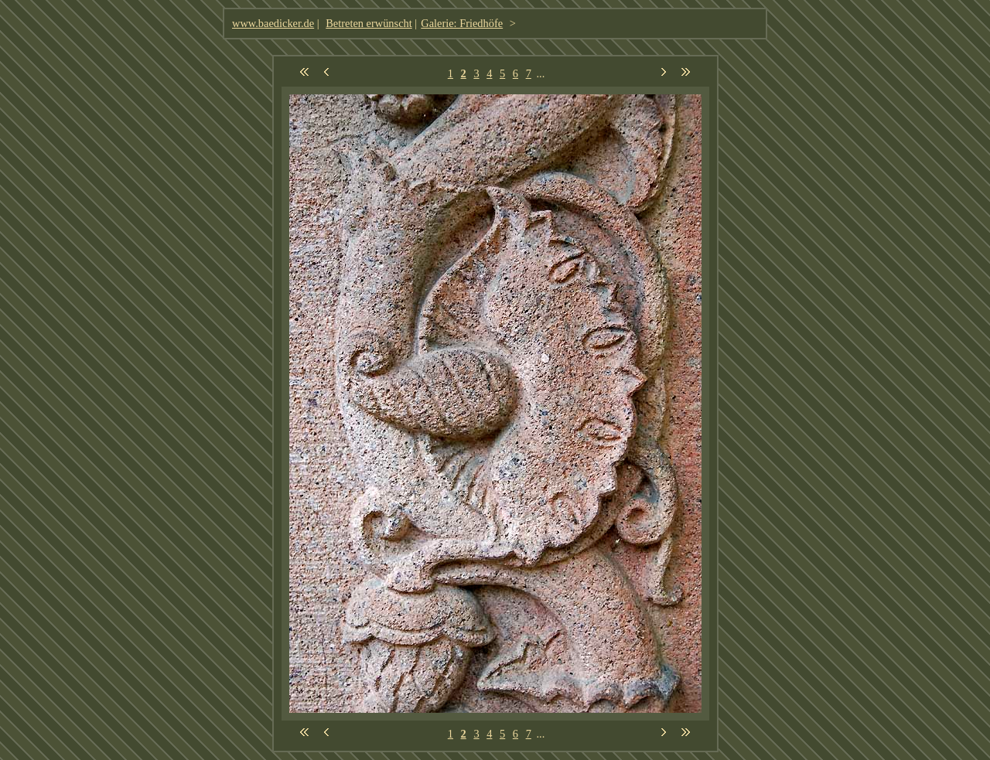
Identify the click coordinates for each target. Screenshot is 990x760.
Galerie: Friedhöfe (462, 23)
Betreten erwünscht (369, 23)
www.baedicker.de (273, 23)
